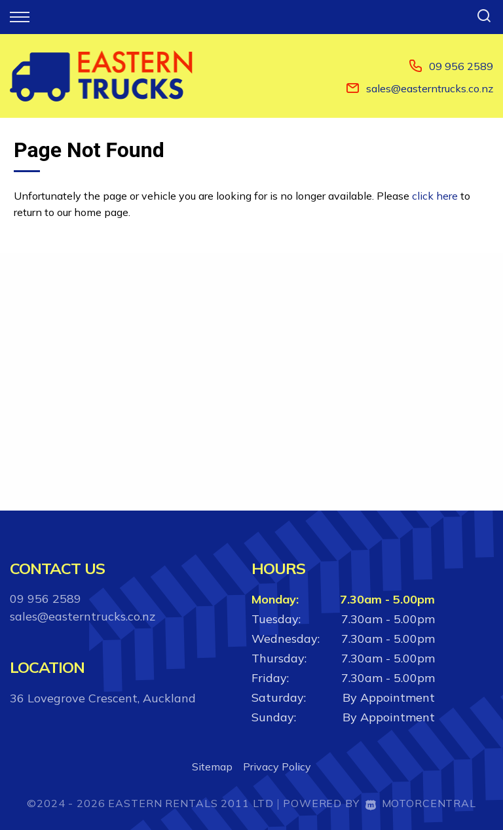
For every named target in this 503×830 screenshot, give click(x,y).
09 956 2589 (461, 66)
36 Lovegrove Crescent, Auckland (103, 698)
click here (435, 195)
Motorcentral (420, 803)
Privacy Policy (277, 766)
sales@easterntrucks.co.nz (429, 88)
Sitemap (212, 766)
